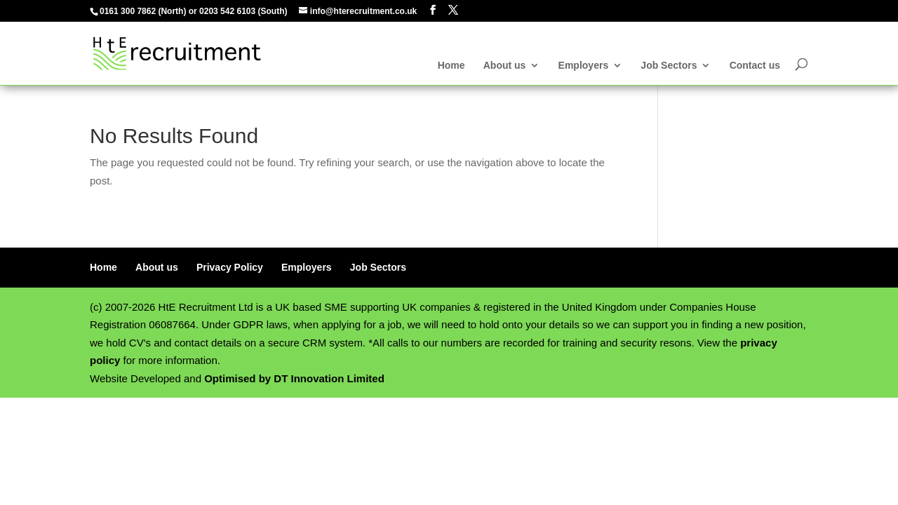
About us (504, 65)
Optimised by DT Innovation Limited (294, 378)
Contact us (755, 65)
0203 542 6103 (227, 11)
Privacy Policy (229, 267)
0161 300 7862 (128, 11)
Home (451, 65)
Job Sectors (669, 65)
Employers (583, 65)
